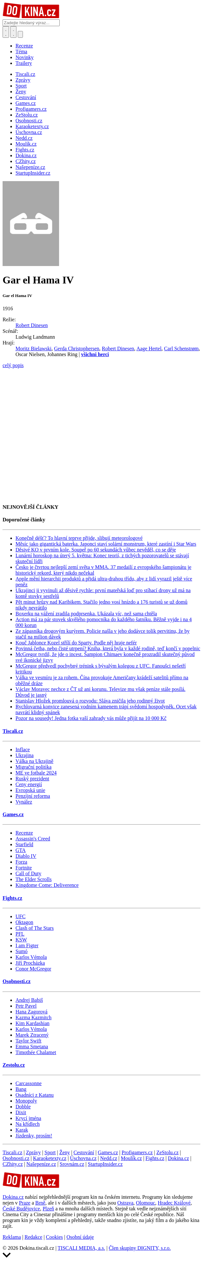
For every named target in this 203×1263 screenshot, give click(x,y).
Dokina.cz (178, 1158)
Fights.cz (12, 898)
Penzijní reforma (32, 796)
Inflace (22, 749)
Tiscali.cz (13, 731)
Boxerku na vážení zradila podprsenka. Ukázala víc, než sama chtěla (86, 613)
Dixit (20, 1112)
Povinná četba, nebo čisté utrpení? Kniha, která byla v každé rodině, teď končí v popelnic (107, 648)
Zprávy (33, 1152)
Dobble (23, 1106)
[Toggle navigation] (13, 32)
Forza (21, 862)
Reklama (12, 1237)
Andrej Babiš (29, 1000)
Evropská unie (30, 790)
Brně (40, 1203)
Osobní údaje (80, 1237)
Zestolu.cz (14, 1065)
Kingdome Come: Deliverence (47, 885)
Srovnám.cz (72, 1164)
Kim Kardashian (32, 1023)
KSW (21, 939)
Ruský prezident (32, 778)
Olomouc (145, 1203)
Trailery (23, 63)
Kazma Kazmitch (33, 1017)
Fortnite (23, 867)
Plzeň (48, 1208)
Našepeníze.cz (41, 1164)
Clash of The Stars (34, 928)
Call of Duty (28, 873)
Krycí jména (28, 1118)
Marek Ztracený (32, 1035)
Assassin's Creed (32, 838)
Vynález (23, 802)
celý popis (13, 365)
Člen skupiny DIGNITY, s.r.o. (140, 1248)
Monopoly (26, 1101)
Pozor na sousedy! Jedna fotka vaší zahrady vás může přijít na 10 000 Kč (91, 718)
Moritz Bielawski (33, 348)
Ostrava (125, 1203)
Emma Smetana (31, 1046)
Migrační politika (33, 767)
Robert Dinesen (31, 325)
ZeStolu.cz (167, 1152)
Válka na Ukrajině (34, 761)
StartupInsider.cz (105, 1164)
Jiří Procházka (30, 963)
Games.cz (13, 814)
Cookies (54, 1237)
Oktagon (24, 922)
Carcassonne (28, 1083)
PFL (20, 934)
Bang (20, 1089)
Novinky (24, 57)
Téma (21, 51)
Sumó (21, 951)
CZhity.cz (13, 1164)
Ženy (64, 1152)
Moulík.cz (131, 1158)
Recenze (24, 45)
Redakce (33, 1237)
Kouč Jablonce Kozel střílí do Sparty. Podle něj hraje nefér (76, 642)
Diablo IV (25, 856)
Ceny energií (28, 784)
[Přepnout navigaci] (20, 34)
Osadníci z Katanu (34, 1095)
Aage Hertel (149, 348)
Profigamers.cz (137, 1152)
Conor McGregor (33, 968)
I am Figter (26, 945)
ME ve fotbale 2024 (36, 772)
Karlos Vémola (31, 957)
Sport (50, 1152)
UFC (20, 916)
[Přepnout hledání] (6, 32)
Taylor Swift (28, 1040)
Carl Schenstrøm (181, 348)
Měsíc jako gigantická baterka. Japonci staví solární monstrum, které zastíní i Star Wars (105, 544)
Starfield (24, 844)
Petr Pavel (25, 1006)
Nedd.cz (108, 1158)
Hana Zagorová (31, 1011)
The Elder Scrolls (33, 879)
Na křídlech (27, 1124)
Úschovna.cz (83, 1158)
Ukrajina (24, 755)
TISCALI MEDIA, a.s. (81, 1248)
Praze (25, 1203)
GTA (20, 850)
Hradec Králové (174, 1203)
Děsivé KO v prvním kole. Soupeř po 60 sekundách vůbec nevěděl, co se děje (95, 549)
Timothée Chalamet (35, 1052)
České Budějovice (21, 1208)
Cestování (84, 1152)
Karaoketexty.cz (49, 1158)
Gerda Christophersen (76, 348)
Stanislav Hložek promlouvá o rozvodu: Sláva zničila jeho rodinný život (90, 700)
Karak (21, 1130)
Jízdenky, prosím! (33, 1135)
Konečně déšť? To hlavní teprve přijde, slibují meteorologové (79, 538)
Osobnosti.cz (17, 981)
